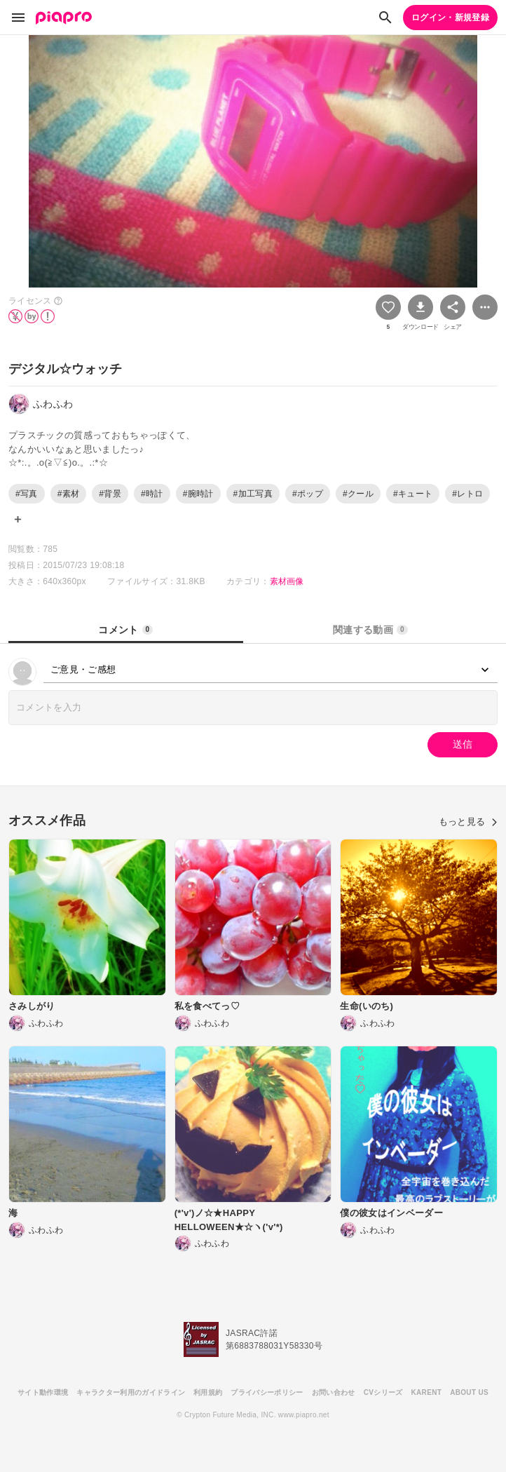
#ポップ (307, 494)
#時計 (152, 494)
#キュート (412, 494)
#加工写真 (253, 494)
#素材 (68, 494)
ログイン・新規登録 (450, 17)
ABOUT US (469, 1392)
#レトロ (467, 494)
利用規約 (207, 1392)
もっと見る (468, 821)
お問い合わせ (333, 1392)
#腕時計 (198, 494)
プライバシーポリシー (267, 1392)
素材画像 (287, 581)
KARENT (426, 1392)
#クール (358, 494)
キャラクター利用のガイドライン (130, 1392)
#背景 (110, 494)
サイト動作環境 (43, 1392)
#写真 (26, 494)
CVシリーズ (383, 1392)
